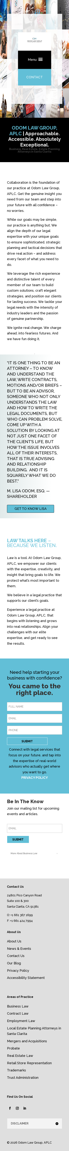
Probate (13, 1048)
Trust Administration (22, 1078)
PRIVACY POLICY (34, 778)
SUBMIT (27, 741)
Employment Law (21, 1021)
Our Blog (14, 963)
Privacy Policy (18, 970)
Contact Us (15, 956)
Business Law (18, 1006)
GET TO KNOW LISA (31, 509)
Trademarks (16, 1070)
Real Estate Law (20, 1056)
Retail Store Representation (29, 1063)
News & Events (19, 949)
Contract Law (18, 1013)
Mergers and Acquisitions (27, 1041)
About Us (14, 941)
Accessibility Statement (26, 978)
